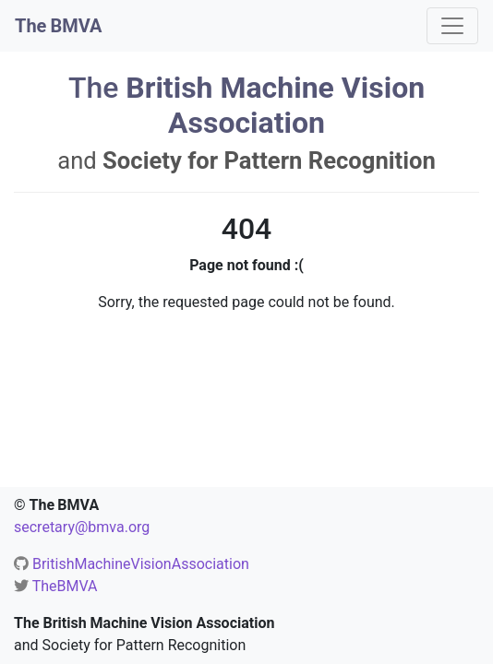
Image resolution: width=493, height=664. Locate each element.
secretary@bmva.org (82, 527)
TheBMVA (65, 586)
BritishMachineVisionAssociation (140, 564)
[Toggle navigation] (452, 25)
